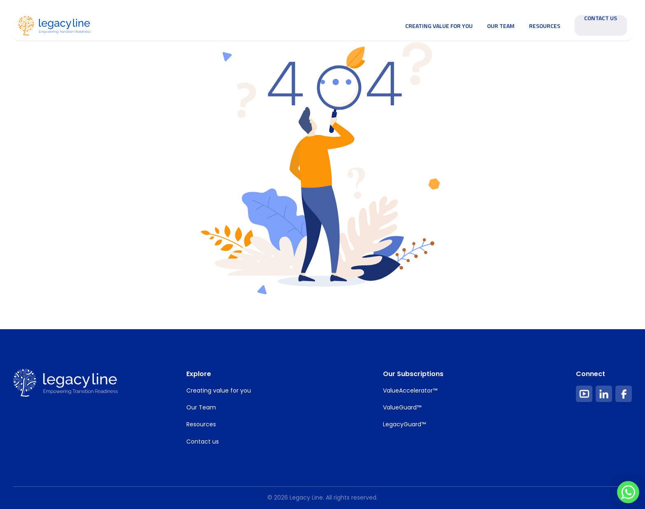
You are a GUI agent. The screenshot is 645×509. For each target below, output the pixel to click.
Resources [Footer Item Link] (201, 424)
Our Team (501, 25)
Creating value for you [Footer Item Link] (218, 390)
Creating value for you (439, 25)
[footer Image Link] (65, 383)
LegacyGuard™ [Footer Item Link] (404, 424)
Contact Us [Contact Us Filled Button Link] (600, 18)
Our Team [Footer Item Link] (201, 407)
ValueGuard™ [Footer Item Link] (402, 407)
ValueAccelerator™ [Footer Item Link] (410, 390)
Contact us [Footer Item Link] (202, 441)
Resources (544, 25)
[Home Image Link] (54, 25)
